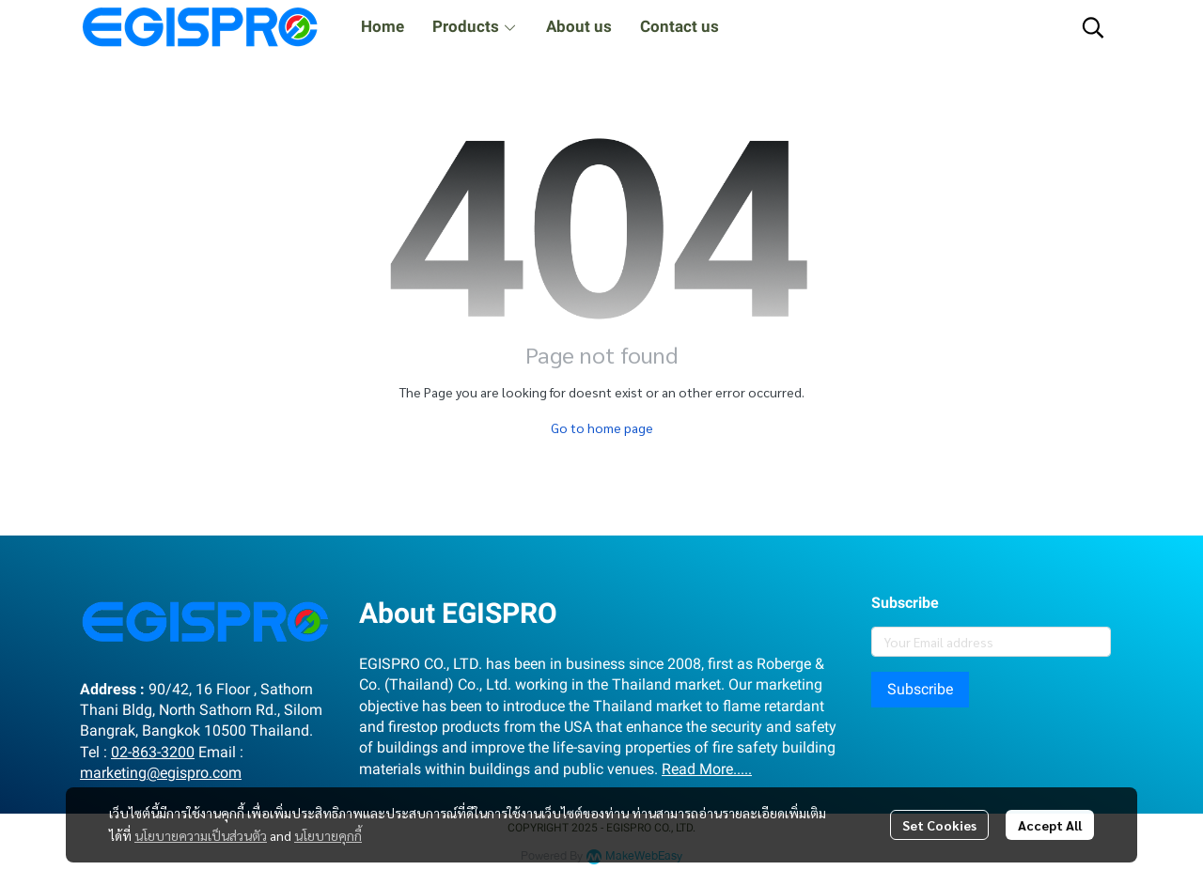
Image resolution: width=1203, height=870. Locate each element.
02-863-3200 (153, 752)
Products (475, 26)
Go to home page (602, 427)
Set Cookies (939, 824)
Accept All (1050, 824)
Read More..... (707, 769)
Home (382, 26)
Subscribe (920, 689)
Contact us (679, 26)
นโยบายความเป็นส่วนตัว (200, 835)
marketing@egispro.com (161, 773)
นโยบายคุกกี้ (328, 835)
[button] (1093, 27)
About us (579, 26)
